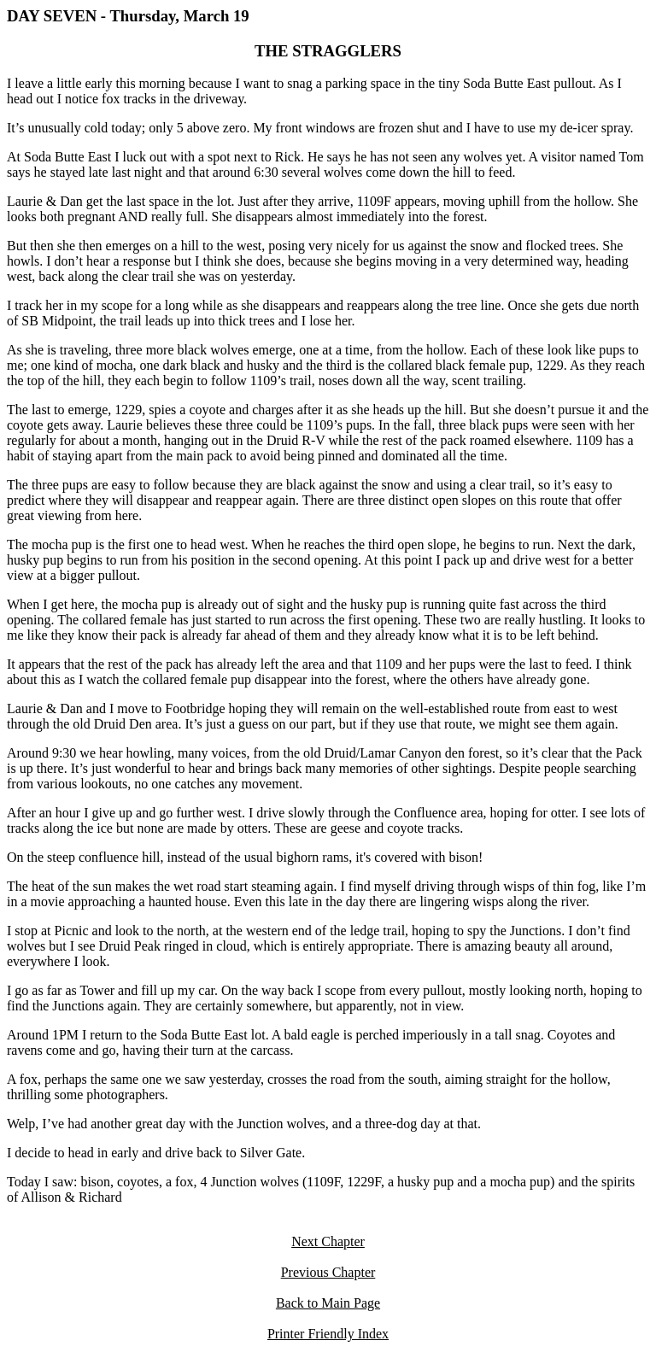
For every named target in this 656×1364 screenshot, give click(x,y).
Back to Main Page (328, 1303)
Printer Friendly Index (328, 1333)
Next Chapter (328, 1241)
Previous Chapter (328, 1272)
